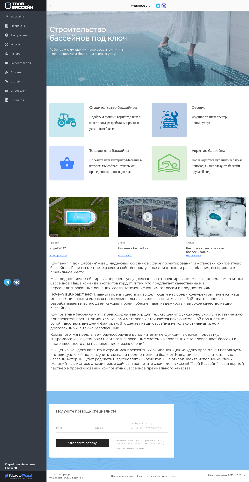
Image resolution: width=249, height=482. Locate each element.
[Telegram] (158, 6)
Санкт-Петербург (146, 427)
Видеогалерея (18, 63)
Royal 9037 (57, 248)
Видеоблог (15, 90)
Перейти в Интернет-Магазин (20, 466)
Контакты (14, 100)
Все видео (125, 255)
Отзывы (13, 72)
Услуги (12, 44)
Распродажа (16, 35)
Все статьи (193, 255)
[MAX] (163, 5)
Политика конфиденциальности (158, 476)
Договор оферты (122, 476)
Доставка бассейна (133, 248)
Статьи (12, 81)
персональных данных (129, 448)
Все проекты (58, 255)
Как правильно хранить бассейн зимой (205, 250)
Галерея (13, 53)
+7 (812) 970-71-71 (141, 5)
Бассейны (15, 16)
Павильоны (15, 26)
